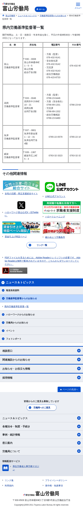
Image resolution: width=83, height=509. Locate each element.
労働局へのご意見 (41, 407)
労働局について (41, 451)
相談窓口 (41, 350)
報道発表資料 (12, 290)
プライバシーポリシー (56, 480)
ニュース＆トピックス (41, 418)
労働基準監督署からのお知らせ (21, 298)
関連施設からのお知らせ (41, 359)
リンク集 (9, 480)
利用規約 (9, 485)
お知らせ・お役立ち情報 (41, 368)
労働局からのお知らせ (17, 322)
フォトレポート (13, 338)
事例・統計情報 (41, 434)
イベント (10, 330)
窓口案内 (41, 443)
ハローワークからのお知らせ (20, 314)
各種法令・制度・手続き (41, 426)
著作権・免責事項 (54, 485)
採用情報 (41, 377)
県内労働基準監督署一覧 (16, 306)
